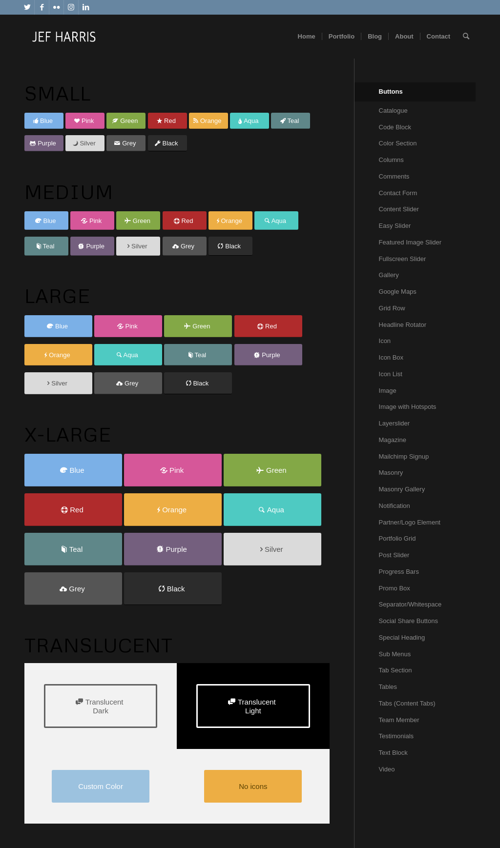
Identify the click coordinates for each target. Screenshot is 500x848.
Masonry (391, 472)
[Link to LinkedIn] (86, 7)
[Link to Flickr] (56, 7)
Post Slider (394, 555)
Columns (391, 159)
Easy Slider (395, 225)
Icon (385, 340)
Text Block (393, 752)
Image (387, 390)
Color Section (398, 143)
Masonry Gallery (402, 489)
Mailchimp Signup (404, 456)
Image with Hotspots (408, 406)
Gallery (389, 275)
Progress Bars (399, 571)
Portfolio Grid (397, 538)
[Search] (466, 37)
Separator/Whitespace (410, 604)
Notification (394, 505)
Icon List (390, 374)
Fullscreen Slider (402, 258)
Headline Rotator (403, 324)
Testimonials (396, 736)
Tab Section (395, 670)
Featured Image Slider (410, 242)
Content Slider (399, 209)
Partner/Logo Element (409, 522)
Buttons (391, 91)
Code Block (395, 127)
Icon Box (391, 357)
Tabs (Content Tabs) (407, 703)
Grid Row (392, 308)
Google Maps (398, 291)
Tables (388, 686)
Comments (394, 176)
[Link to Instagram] (71, 7)
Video (387, 769)
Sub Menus (395, 654)
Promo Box (394, 588)
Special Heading (402, 637)
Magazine (392, 440)
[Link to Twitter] (27, 7)
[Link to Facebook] (42, 7)
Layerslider (394, 423)
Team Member (399, 720)
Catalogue (393, 110)
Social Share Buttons (408, 621)
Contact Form (398, 193)
